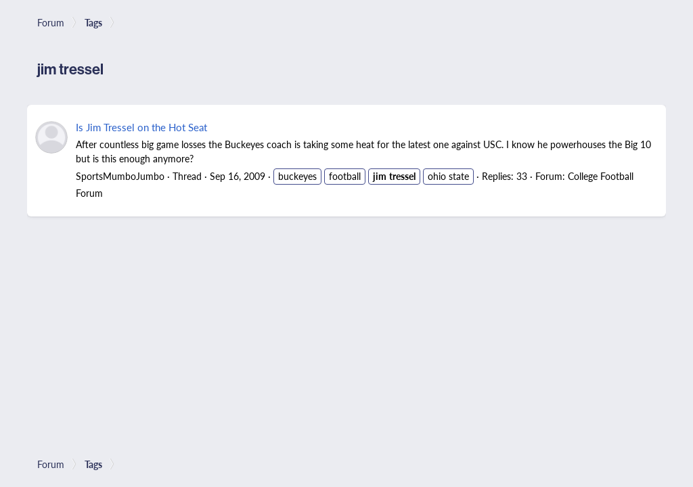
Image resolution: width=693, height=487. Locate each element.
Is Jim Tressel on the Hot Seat (141, 127)
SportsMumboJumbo (120, 176)
